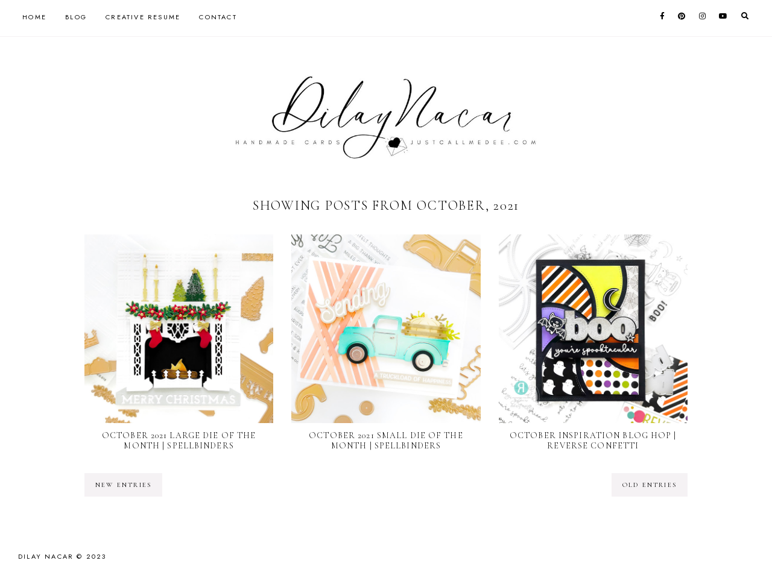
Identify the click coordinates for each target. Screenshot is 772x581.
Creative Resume (143, 17)
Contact (217, 17)
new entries (123, 485)
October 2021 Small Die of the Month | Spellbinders (386, 440)
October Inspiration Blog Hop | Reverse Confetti (593, 440)
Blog (76, 17)
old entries (649, 485)
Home (34, 17)
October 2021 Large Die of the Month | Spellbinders (179, 440)
